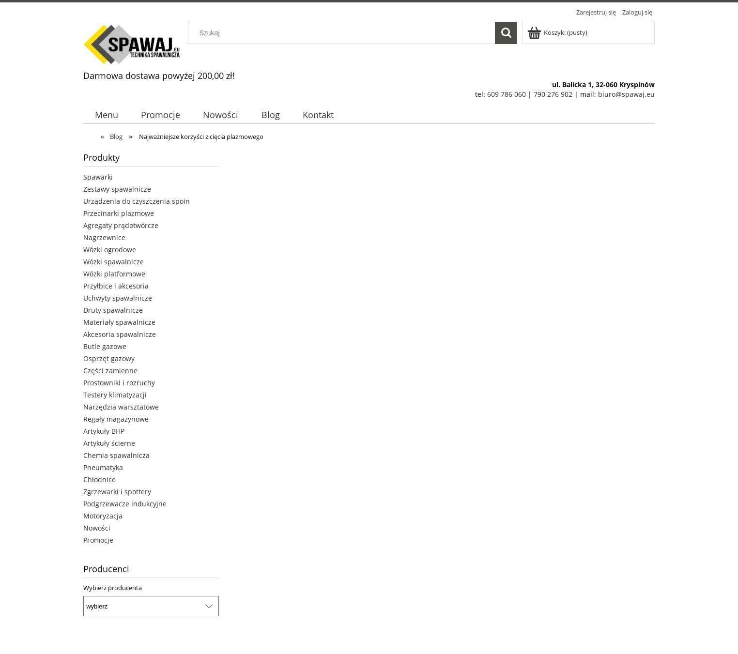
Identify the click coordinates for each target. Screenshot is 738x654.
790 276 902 (553, 94)
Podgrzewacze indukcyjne (125, 503)
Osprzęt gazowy (109, 358)
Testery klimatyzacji (115, 394)
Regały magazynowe (116, 419)
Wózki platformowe (114, 273)
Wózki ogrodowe (109, 249)
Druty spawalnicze (113, 310)
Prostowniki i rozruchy (119, 382)
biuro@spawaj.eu (626, 94)
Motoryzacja (103, 515)
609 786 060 (506, 94)
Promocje (98, 540)
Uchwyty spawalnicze (117, 298)
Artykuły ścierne (109, 443)
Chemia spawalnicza (116, 455)
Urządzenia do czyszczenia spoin (136, 201)
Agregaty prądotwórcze (120, 225)
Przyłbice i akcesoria (116, 285)
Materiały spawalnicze (119, 322)
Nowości (96, 527)
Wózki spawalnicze (113, 261)
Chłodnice (99, 479)
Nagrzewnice (104, 237)
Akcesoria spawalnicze (119, 334)
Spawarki (98, 177)
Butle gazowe (104, 346)
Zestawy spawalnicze (117, 189)
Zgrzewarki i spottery (117, 491)
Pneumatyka (103, 467)
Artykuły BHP (103, 431)
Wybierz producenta (112, 587)
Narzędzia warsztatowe (121, 406)
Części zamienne (110, 370)
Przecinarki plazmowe (118, 213)
